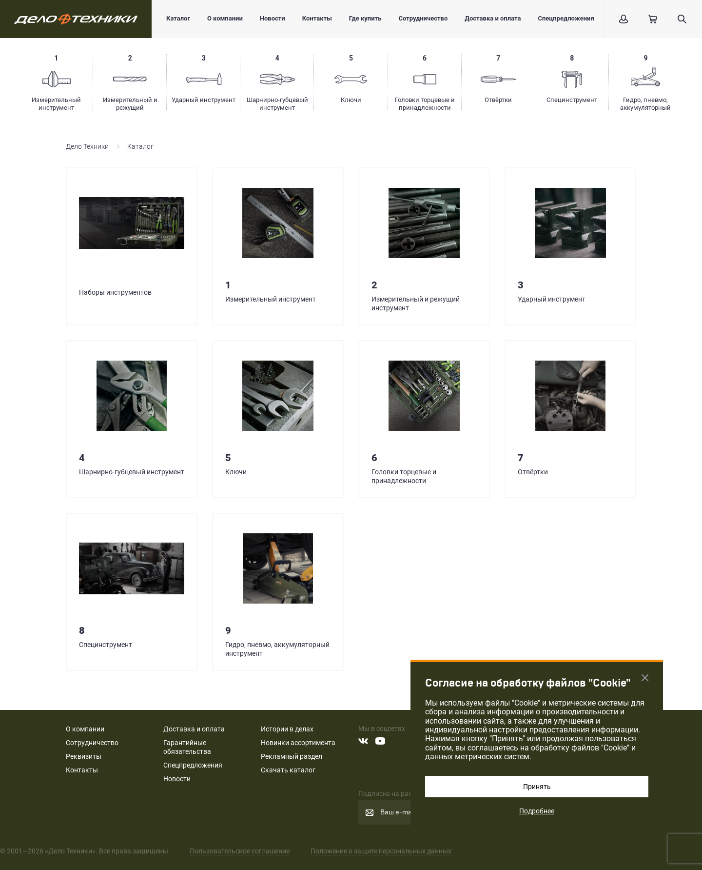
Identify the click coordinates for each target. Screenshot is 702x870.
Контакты (317, 18)
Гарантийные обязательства (187, 747)
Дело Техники (87, 146)
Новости (272, 18)
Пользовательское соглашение (240, 851)
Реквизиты (83, 756)
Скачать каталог (288, 770)
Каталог (178, 18)
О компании (225, 18)
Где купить (365, 18)
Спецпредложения (566, 18)
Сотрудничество (423, 18)
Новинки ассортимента (298, 743)
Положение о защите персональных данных (381, 851)
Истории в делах (287, 729)
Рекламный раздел (291, 756)
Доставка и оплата (493, 18)
